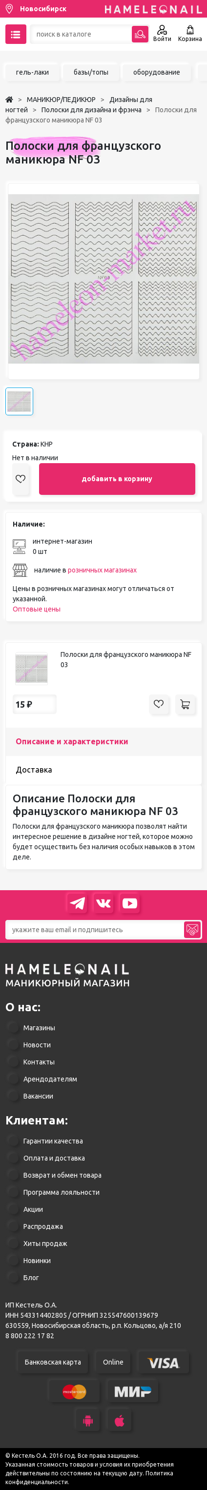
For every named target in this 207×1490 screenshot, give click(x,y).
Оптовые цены (37, 609)
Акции (33, 1209)
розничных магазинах (102, 570)
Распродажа (43, 1226)
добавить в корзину (117, 479)
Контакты (39, 1062)
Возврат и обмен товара (62, 1175)
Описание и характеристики (72, 741)
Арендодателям (50, 1079)
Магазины (39, 1028)
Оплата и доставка (54, 1158)
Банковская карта (53, 1362)
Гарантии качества (53, 1141)
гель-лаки (32, 72)
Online (113, 1362)
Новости (37, 1045)
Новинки (37, 1261)
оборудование (156, 72)
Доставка (34, 769)
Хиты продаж (45, 1243)
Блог (31, 1278)
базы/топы (91, 72)
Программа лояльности (61, 1192)
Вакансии (38, 1096)
